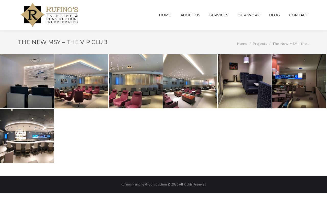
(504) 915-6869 (168, 6)
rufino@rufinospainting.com (221, 6)
